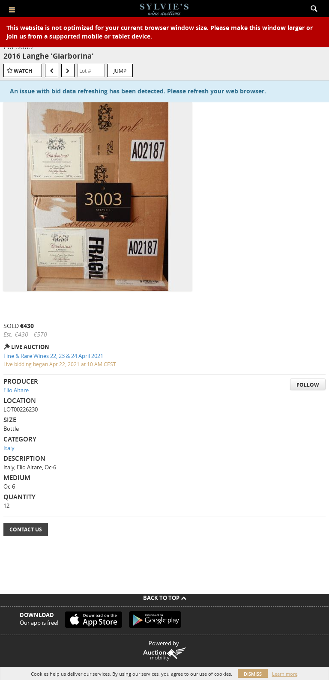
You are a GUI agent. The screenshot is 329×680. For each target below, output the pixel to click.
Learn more (284, 674)
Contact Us (25, 529)
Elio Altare (16, 390)
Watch (23, 71)
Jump (120, 70)
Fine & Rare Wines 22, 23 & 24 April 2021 (53, 356)
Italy (9, 448)
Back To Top (164, 598)
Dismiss (253, 674)
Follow (307, 384)
